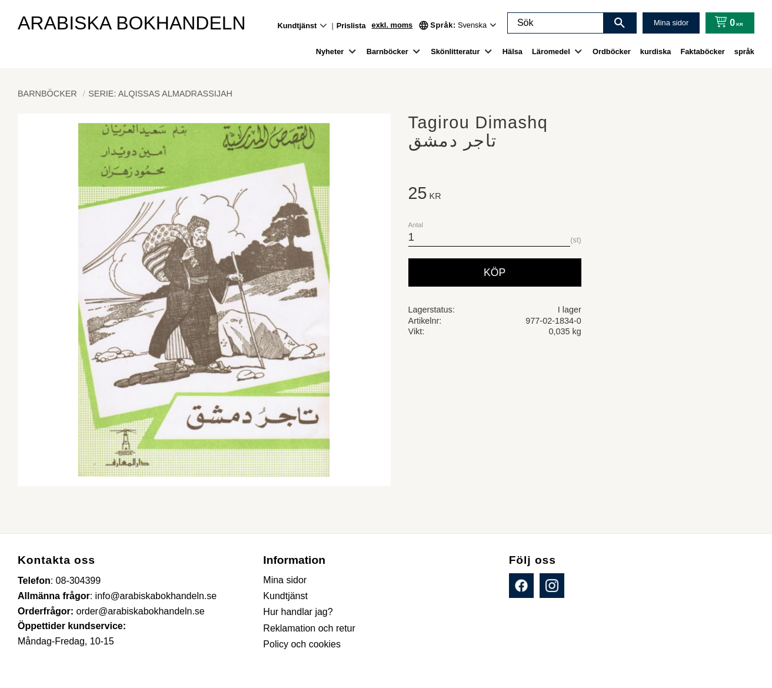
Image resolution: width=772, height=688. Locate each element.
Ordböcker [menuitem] (612, 51)
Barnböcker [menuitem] (387, 51)
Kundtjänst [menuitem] (297, 25)
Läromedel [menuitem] (551, 51)
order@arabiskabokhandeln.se (140, 611)
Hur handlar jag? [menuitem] (297, 612)
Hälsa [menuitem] (513, 51)
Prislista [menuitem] (351, 25)
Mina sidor (671, 22)
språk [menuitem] (744, 51)
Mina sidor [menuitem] (285, 580)
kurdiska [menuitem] (655, 51)
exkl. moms (392, 25)
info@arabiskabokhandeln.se (156, 596)
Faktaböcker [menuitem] (702, 51)
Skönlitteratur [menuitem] (455, 51)
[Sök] (619, 23)
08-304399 (78, 581)
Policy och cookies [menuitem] (302, 644)
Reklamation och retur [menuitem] (309, 628)
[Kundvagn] (726, 23)
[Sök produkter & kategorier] (555, 23)
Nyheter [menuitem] (330, 51)
